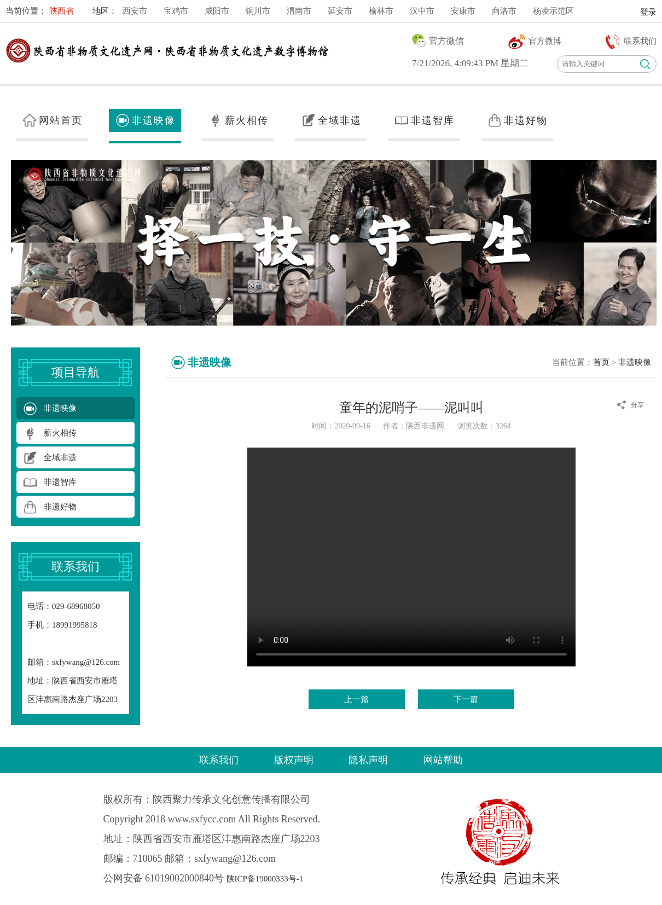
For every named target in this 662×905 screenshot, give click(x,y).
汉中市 (422, 11)
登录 (648, 12)
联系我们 (219, 760)
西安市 (135, 11)
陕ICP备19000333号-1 (265, 878)
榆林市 (381, 11)
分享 (637, 405)
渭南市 (299, 11)
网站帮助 (443, 760)
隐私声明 (368, 760)
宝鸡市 (176, 11)
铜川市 (258, 11)
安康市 (463, 11)
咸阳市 (217, 11)
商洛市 (504, 11)
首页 (601, 362)
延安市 (340, 11)
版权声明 (293, 760)
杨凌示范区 (553, 11)
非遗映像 (634, 362)
